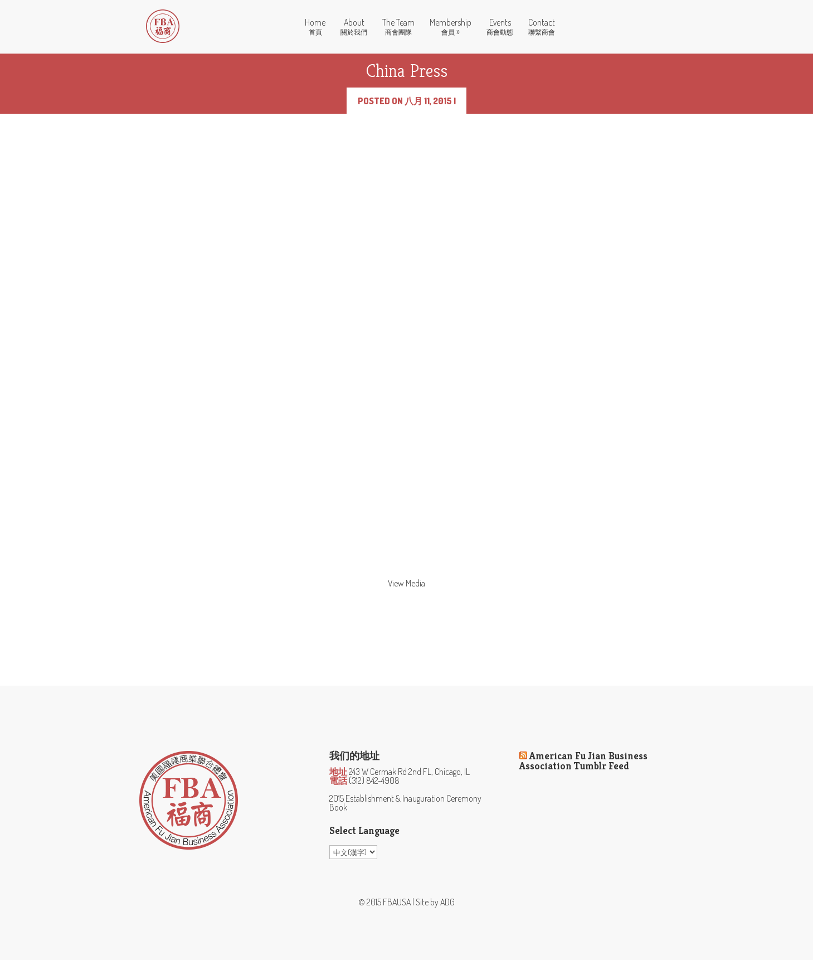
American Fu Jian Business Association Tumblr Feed (583, 760)
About (353, 27)
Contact (541, 27)
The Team (398, 27)
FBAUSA (397, 902)
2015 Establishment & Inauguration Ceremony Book (405, 803)
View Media (406, 583)
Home (315, 27)
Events (499, 27)
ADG (447, 902)
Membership (450, 27)
